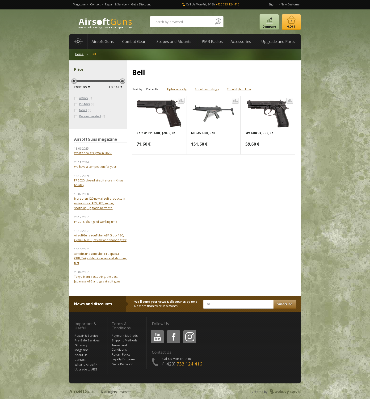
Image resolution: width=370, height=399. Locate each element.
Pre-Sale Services (87, 340)
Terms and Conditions (119, 347)
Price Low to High (207, 89)
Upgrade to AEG (86, 369)
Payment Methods (125, 335)
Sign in (273, 4)
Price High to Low (239, 89)
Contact (95, 4)
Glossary (81, 345)
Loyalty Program (123, 359)
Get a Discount (141, 4)
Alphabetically (177, 89)
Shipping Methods (125, 340)
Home (79, 54)
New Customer (291, 4)
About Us (81, 355)
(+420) (182, 364)
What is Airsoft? (86, 364)
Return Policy (121, 354)
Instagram (189, 331)
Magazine (79, 4)
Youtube (156, 331)
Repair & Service (116, 4)
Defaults (152, 89)
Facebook (173, 331)
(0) (83, 98)
